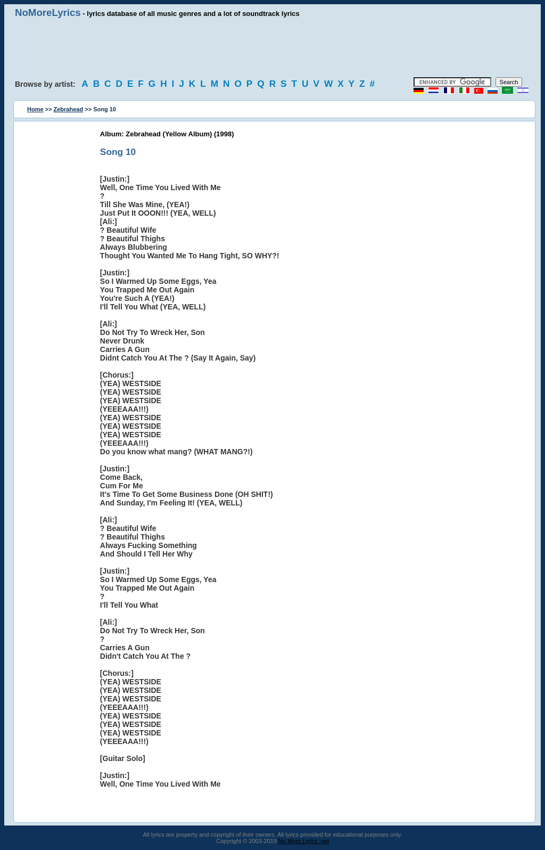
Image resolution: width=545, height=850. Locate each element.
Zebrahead (69, 109)
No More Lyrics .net (303, 841)
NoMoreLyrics (48, 12)
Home (35, 109)
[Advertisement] (272, 48)
